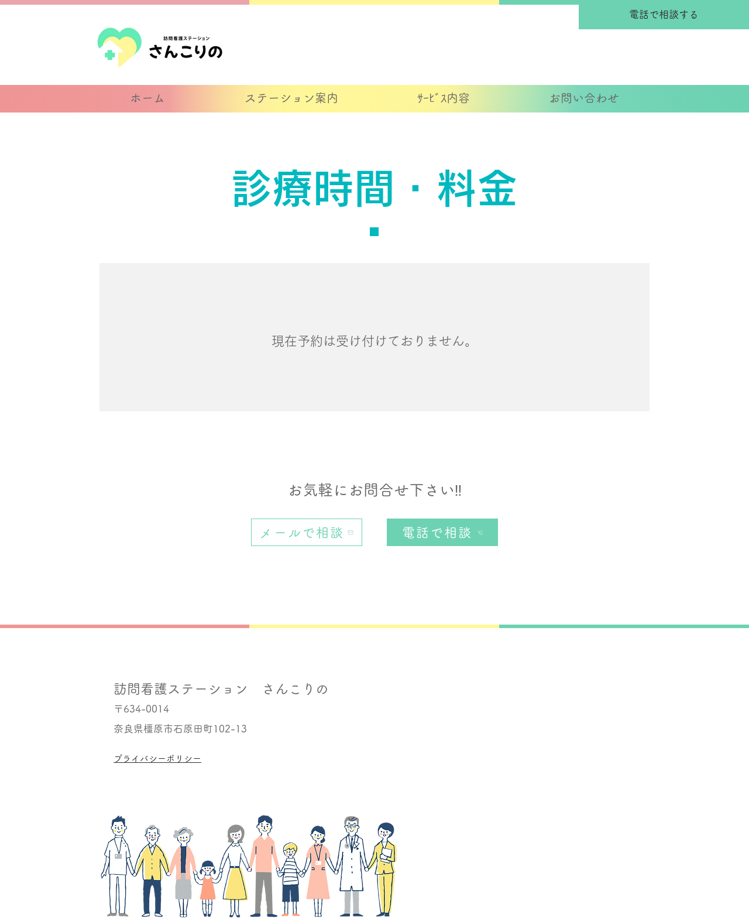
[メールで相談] (306, 532)
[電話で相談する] (664, 14)
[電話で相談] (442, 532)
